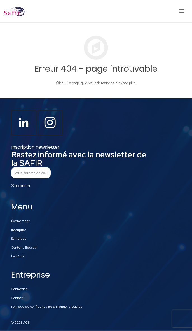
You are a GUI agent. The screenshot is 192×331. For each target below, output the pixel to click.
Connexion (19, 289)
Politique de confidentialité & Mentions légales (46, 306)
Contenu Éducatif (24, 247)
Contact (17, 298)
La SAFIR (17, 256)
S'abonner (21, 185)
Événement (20, 221)
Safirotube (19, 238)
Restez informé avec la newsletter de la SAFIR (78, 158)
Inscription (19, 230)
